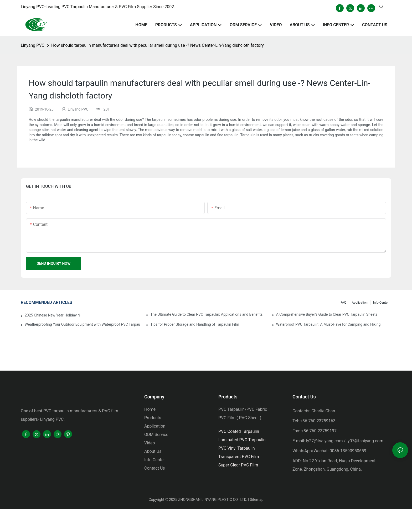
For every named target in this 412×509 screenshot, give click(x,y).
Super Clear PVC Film (238, 465)
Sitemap (256, 499)
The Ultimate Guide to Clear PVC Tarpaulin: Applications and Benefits (206, 314)
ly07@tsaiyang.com (365, 440)
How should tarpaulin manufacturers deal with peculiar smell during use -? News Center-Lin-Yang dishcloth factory (157, 45)
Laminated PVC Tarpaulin (242, 439)
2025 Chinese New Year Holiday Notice (52, 315)
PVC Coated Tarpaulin (238, 431)
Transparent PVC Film (238, 456)
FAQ (343, 302)
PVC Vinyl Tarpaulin (236, 448)
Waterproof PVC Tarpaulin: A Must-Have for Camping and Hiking (328, 324)
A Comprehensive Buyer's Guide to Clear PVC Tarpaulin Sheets (327, 314)
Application (360, 302)
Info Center (381, 302)
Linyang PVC (32, 45)
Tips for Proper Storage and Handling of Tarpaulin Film (194, 324)
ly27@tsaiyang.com (324, 440)
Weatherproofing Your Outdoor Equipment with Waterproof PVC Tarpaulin (82, 324)
